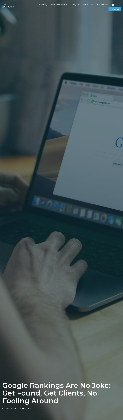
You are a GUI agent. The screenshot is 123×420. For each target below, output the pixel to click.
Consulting (42, 4)
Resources (88, 4)
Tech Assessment (59, 4)
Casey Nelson (10, 408)
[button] (120, 4)
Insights (75, 4)
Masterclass (102, 4)
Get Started (114, 9)
